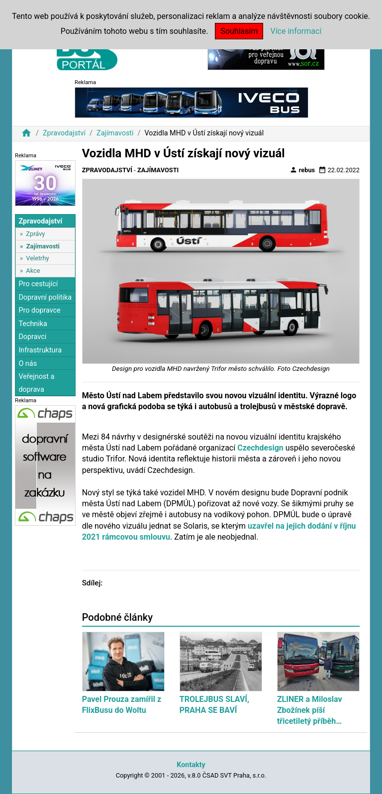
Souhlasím (239, 31)
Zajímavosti (115, 133)
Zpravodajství (64, 133)
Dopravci (32, 337)
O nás (27, 363)
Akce (33, 270)
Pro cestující (38, 284)
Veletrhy (37, 258)
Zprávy (35, 233)
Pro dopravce (39, 310)
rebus (302, 170)
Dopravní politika (45, 297)
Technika (32, 324)
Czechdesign (260, 448)
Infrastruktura (40, 350)
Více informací (295, 31)
